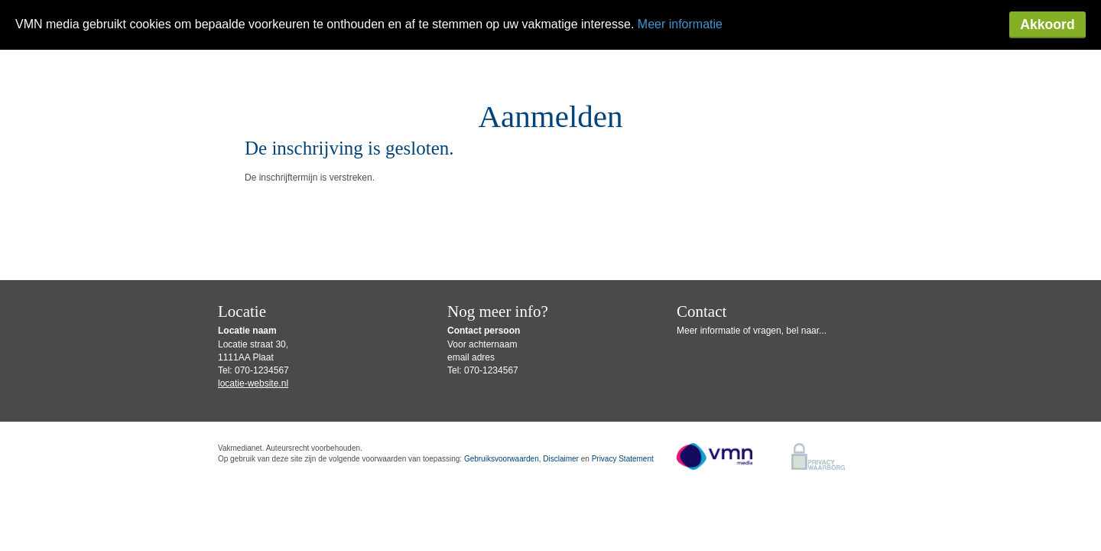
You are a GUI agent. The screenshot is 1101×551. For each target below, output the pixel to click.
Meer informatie (680, 24)
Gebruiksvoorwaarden (501, 459)
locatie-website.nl (253, 383)
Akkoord (1047, 24)
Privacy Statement (623, 459)
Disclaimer (561, 459)
